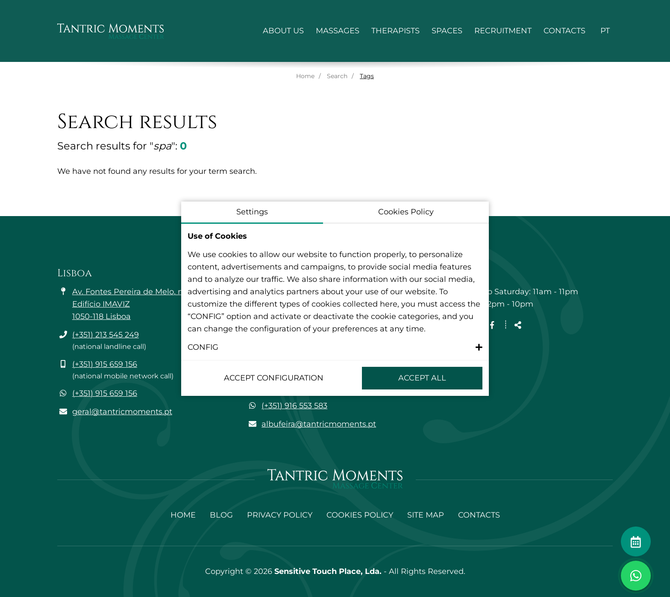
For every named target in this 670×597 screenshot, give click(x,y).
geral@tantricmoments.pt (122, 411)
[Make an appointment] (636, 541)
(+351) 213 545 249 (105, 334)
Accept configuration (273, 378)
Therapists (395, 30)
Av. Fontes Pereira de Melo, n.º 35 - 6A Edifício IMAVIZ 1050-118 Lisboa (143, 304)
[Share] (517, 325)
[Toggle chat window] (636, 576)
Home (305, 76)
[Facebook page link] (492, 325)
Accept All (422, 378)
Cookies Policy (359, 515)
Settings (252, 212)
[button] (335, 347)
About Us (283, 30)
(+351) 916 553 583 (294, 405)
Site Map (425, 515)
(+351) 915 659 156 (104, 364)
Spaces (447, 30)
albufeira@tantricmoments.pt (319, 424)
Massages (337, 30)
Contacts (564, 30)
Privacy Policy (279, 515)
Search (337, 76)
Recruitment (503, 30)
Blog (221, 515)
